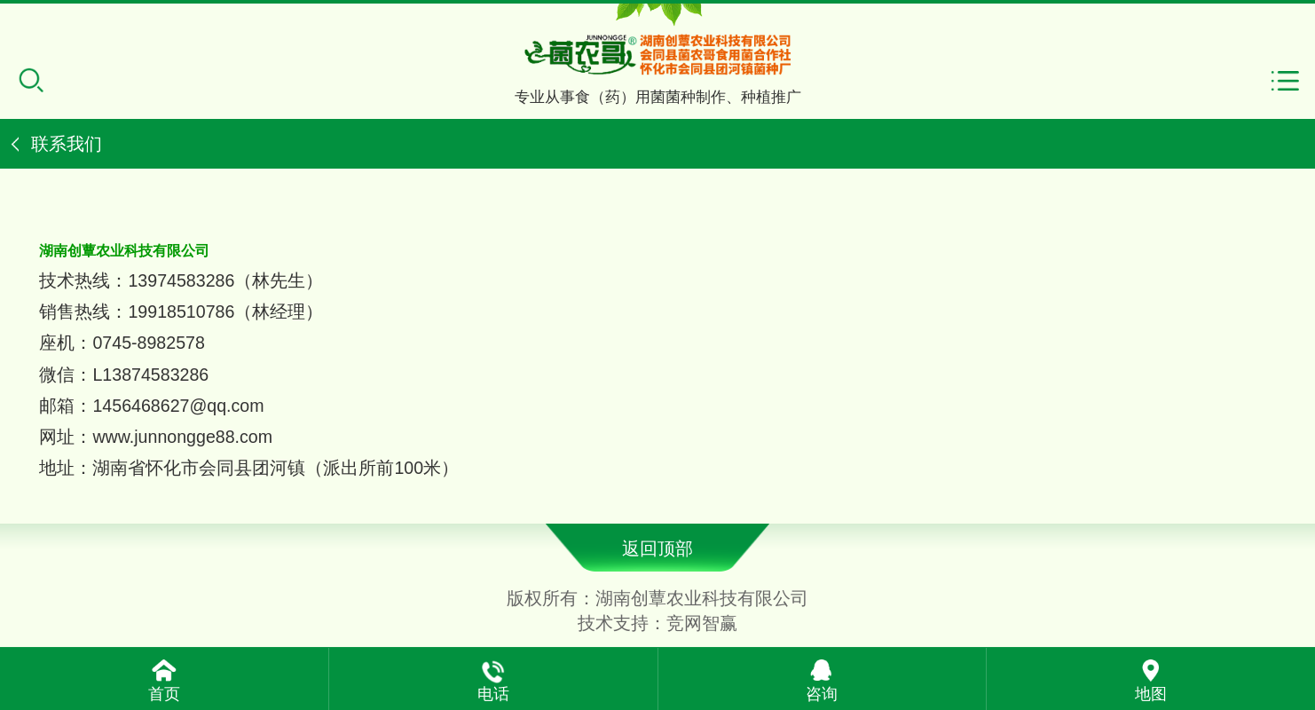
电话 (493, 694)
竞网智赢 (701, 623)
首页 (164, 694)
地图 (1151, 694)
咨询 (822, 694)
